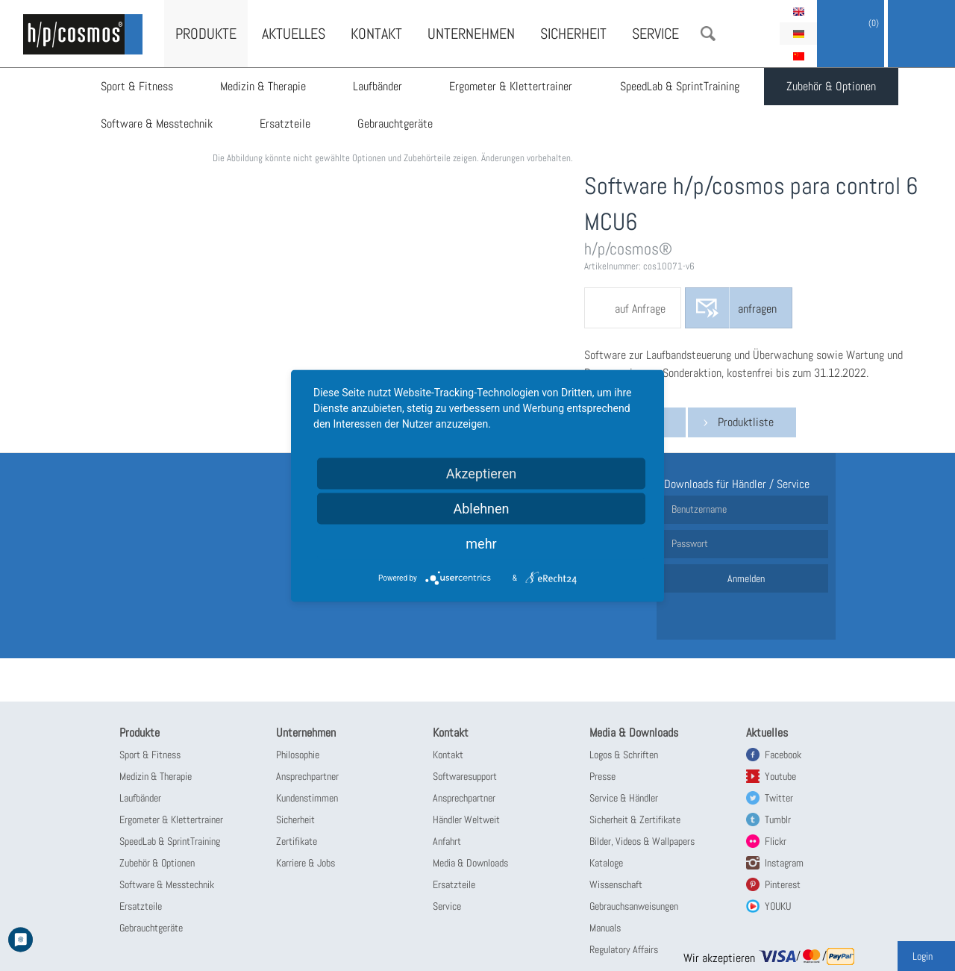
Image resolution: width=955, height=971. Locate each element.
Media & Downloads (470, 862)
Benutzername (699, 509)
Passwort (689, 543)
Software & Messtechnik (157, 123)
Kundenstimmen (307, 798)
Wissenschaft (615, 884)
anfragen (757, 308)
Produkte (206, 33)
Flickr (775, 841)
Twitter (779, 798)
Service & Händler (623, 798)
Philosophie (297, 754)
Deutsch (798, 33)
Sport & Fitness (137, 86)
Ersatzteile (285, 123)
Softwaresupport (465, 776)
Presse (602, 776)
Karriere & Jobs (305, 862)
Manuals (605, 927)
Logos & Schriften (623, 754)
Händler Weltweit (466, 819)
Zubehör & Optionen (834, 86)
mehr (481, 543)
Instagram (784, 862)
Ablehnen (481, 508)
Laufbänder (379, 86)
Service (655, 33)
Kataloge (606, 862)
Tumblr (778, 819)
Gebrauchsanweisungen (633, 906)
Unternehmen (471, 33)
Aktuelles (293, 33)
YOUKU (778, 906)
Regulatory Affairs (623, 949)
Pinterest (783, 884)
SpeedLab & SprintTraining (682, 86)
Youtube (780, 776)
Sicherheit (573, 33)
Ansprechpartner (307, 776)
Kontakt (376, 33)
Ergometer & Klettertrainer (512, 86)
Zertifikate (296, 841)
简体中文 (798, 56)
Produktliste (746, 422)
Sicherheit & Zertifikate (634, 819)
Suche (708, 33)
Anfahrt (447, 841)
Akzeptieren (481, 473)
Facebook (783, 754)
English (798, 11)
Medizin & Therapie (264, 86)
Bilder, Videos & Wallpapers (642, 841)
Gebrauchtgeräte (396, 123)
